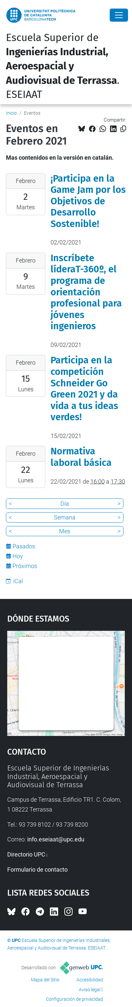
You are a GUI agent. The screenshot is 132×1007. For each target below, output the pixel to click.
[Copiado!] (123, 129)
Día (64, 503)
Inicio (11, 113)
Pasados (23, 546)
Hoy (17, 556)
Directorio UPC (26, 854)
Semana (65, 517)
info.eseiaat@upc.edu (55, 839)
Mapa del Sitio (45, 979)
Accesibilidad (90, 979)
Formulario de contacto (37, 869)
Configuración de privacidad (74, 999)
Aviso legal (89, 989)
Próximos (24, 565)
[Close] (119, 15)
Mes (64, 531)
